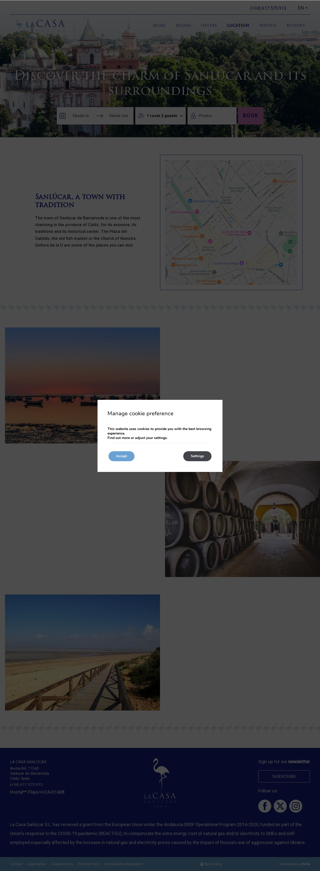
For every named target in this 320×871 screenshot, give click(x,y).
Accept (121, 456)
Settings (197, 456)
